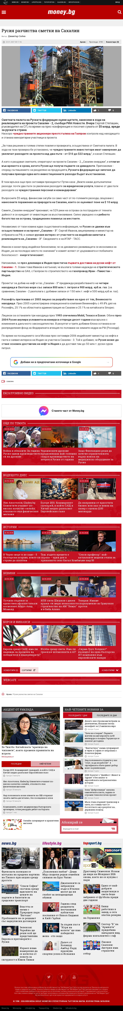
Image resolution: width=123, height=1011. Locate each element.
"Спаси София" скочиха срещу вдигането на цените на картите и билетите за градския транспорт (20, 893)
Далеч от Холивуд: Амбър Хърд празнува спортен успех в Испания (59, 948)
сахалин (10, 381)
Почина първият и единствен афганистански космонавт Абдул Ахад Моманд (20, 605)
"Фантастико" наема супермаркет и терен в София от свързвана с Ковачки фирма (102, 750)
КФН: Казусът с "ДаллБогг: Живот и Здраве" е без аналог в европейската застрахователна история (102, 779)
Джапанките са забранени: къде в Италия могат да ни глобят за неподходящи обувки (61, 890)
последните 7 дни (77, 715)
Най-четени (45, 764)
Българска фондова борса (74, 2)
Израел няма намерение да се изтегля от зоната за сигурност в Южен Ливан (20, 954)
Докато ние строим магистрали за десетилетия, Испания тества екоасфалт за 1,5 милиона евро (102, 723)
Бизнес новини (25, 2)
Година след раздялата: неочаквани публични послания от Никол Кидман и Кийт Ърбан (60, 911)
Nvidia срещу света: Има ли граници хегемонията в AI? (58, 650)
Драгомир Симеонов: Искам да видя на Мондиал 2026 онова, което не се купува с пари (101, 875)
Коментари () (112, 42)
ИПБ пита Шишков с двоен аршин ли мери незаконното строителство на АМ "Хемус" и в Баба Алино (59, 605)
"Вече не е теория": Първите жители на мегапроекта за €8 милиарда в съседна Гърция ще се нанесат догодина (102, 737)
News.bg (5, 1008)
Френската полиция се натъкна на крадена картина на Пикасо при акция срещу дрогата (21, 876)
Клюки (36, 2)
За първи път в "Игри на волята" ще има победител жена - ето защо (61, 930)
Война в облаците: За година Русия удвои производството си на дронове (22, 453)
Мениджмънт (8, 757)
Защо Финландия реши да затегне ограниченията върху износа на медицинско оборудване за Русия (95, 456)
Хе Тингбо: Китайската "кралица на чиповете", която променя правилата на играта (28, 750)
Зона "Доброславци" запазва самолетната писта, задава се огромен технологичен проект (100, 792)
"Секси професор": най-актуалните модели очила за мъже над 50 (96, 557)
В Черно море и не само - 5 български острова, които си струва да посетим (21, 557)
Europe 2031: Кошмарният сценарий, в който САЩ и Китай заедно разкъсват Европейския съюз (57, 507)
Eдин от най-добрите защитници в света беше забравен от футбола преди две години (101, 892)
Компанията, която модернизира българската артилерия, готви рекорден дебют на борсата (27, 808)
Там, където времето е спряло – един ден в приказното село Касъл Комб (59, 557)
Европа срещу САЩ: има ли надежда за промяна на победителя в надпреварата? (22, 652)
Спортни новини (49, 2)
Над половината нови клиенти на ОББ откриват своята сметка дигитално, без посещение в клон (28, 796)
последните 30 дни (107, 715)
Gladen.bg (57, 1008)
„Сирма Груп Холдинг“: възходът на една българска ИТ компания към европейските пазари (96, 653)
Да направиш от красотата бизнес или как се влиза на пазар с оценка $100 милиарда (95, 507)
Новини (15, 2)
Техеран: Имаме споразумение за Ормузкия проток (96, 603)
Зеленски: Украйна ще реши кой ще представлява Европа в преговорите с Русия (20, 934)
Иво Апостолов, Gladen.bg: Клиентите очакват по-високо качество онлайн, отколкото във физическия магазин (20, 508)
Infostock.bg (71, 1008)
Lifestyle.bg (30, 1008)
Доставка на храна (61, 2)
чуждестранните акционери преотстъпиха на (50, 133)
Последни (16, 764)
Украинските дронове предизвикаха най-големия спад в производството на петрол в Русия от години (59, 455)
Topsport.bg (44, 1008)
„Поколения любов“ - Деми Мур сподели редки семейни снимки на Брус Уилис (60, 874)
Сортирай (28, 670)
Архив (83, 42)
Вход (117, 2)
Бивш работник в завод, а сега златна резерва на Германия (102, 912)
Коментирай (108, 670)
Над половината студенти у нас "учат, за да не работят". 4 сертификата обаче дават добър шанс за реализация (101, 764)
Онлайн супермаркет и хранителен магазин (41, 821)
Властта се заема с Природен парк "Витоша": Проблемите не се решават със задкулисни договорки (21, 913)
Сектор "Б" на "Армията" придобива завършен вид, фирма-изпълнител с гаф (101, 930)
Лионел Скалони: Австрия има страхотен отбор (100, 947)
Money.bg (17, 1008)
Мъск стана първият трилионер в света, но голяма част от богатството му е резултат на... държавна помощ (102, 806)
